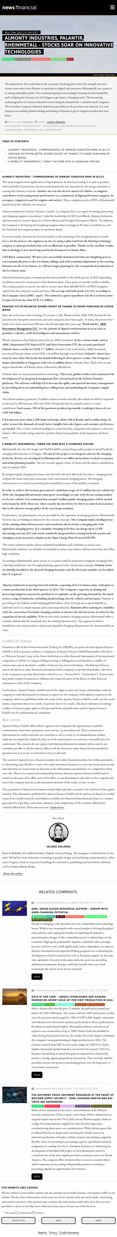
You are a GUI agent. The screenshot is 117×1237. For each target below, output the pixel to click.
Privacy (53, 1232)
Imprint (42, 1232)
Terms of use (57, 807)
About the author (13, 873)
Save (58, 1220)
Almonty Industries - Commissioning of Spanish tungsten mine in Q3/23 (59, 149)
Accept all (18, 1220)
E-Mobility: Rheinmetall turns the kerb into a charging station (54, 161)
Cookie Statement (69, 1232)
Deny (98, 1220)
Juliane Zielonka (56, 122)
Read (37, 977)
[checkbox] (3, 1212)
